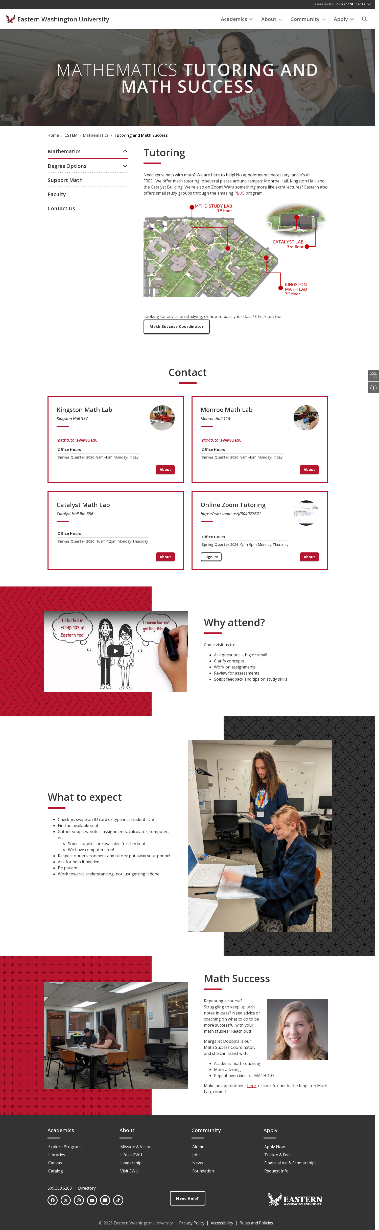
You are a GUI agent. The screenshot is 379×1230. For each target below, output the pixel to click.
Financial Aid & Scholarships (290, 1165)
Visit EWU (129, 1173)
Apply (344, 20)
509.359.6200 (60, 1190)
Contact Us (61, 257)
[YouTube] (92, 1202)
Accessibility (222, 1225)
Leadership (130, 1165)
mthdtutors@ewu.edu (221, 443)
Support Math (65, 229)
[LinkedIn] (105, 1202)
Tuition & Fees (278, 1157)
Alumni (198, 1149)
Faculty (57, 243)
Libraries (56, 1157)
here (251, 1088)
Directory (87, 1190)
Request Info (276, 1173)
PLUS (239, 194)
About (271, 20)
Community (308, 20)
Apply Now (274, 1149)
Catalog (55, 1173)
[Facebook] (53, 1202)
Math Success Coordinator (179, 328)
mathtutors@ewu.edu (77, 443)
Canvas (55, 1165)
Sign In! (211, 559)
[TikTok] (118, 1202)
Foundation (203, 1173)
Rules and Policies (256, 1225)
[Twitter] (66, 1202)
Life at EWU (131, 1157)
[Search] (364, 20)
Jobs (196, 1157)
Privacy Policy (191, 1225)
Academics (237, 20)
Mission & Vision (136, 1149)
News (197, 1165)
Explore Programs (65, 1149)
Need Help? (187, 1201)
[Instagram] (79, 1202)
